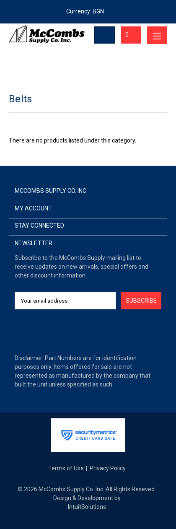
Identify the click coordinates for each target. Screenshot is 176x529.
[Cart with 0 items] (131, 35)
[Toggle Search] (105, 35)
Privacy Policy (108, 468)
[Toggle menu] (157, 35)
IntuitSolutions (87, 506)
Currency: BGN (88, 11)
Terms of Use (66, 468)
